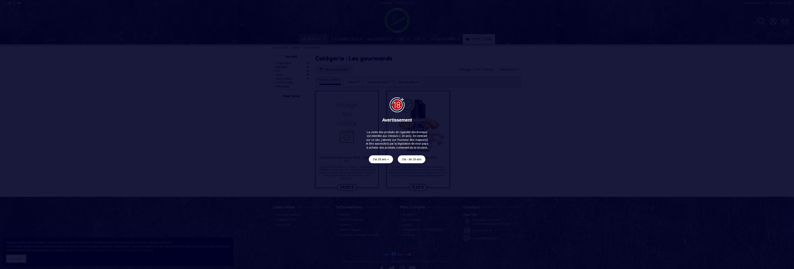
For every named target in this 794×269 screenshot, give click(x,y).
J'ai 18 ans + (381, 159)
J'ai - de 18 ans (411, 159)
